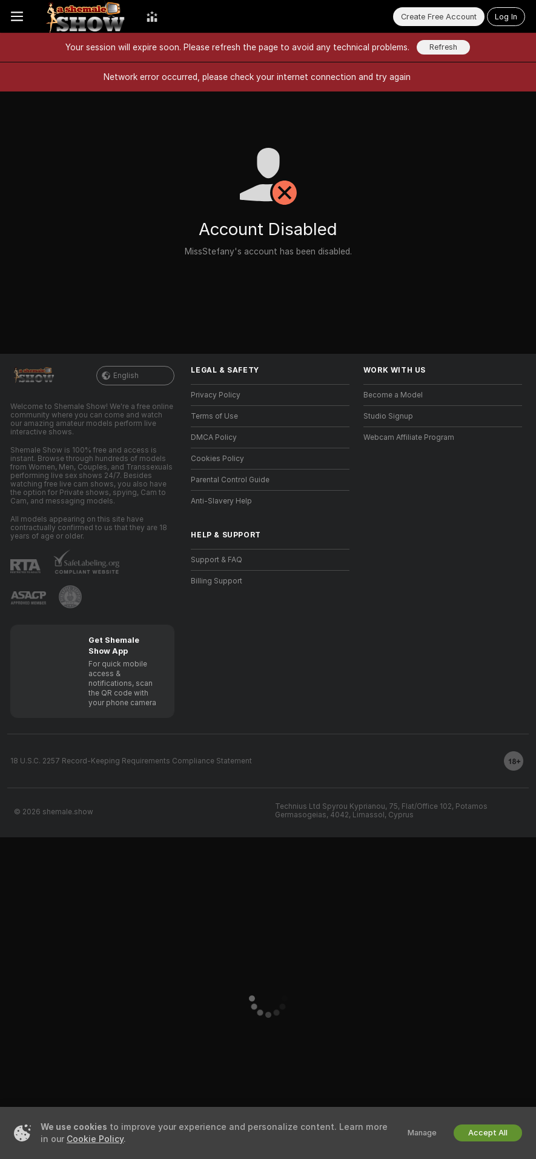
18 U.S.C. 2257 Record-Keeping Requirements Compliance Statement (131, 761)
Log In (506, 16)
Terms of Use (214, 416)
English (135, 375)
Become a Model (393, 395)
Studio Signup (388, 416)
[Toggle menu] (17, 16)
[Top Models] (152, 16)
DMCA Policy (214, 437)
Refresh (443, 46)
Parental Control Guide (230, 480)
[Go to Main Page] (85, 16)
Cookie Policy (95, 1139)
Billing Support (216, 581)
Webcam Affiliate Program (408, 437)
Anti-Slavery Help (221, 501)
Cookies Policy (217, 458)
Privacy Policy (215, 395)
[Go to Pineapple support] (70, 596)
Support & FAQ (216, 560)
